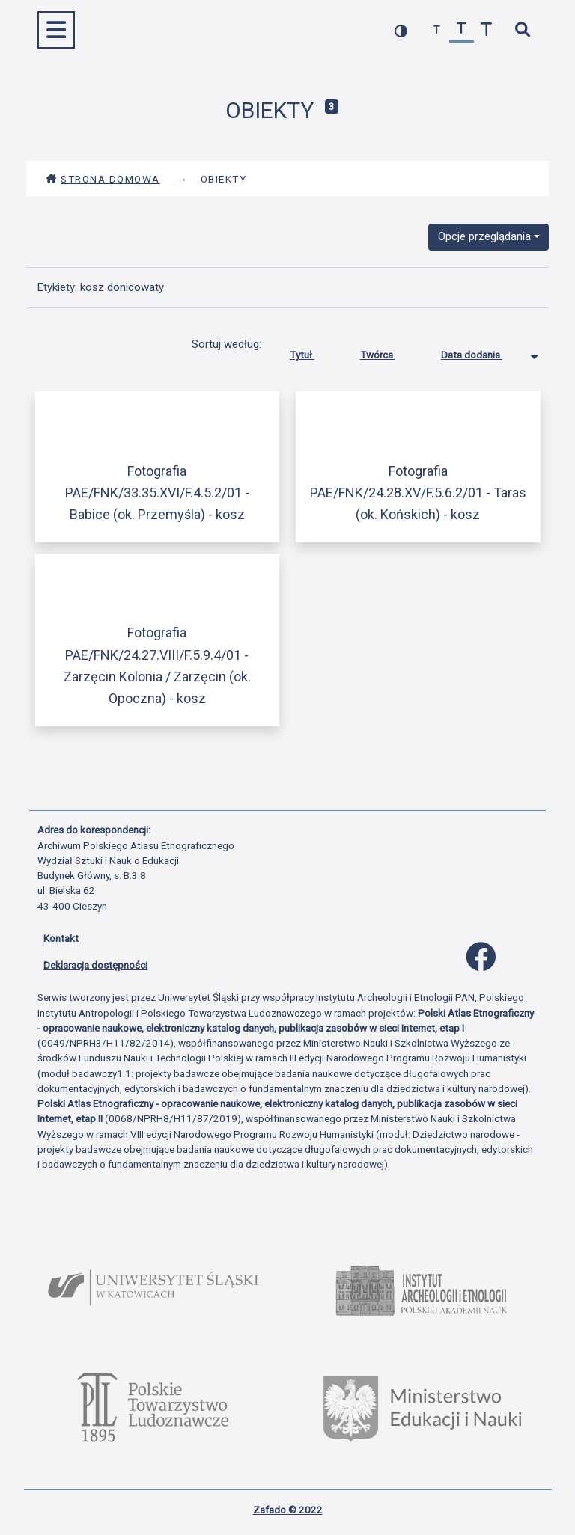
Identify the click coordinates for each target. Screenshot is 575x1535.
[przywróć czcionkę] (461, 30)
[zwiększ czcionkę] (486, 30)
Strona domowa (102, 179)
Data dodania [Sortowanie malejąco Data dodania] (483, 352)
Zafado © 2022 (288, 1510)
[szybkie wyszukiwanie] (522, 30)
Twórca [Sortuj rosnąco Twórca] (389, 352)
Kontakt (61, 938)
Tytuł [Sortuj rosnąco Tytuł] (313, 352)
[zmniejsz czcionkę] (437, 30)
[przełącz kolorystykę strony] (401, 30)
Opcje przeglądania (484, 236)
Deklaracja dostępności (95, 965)
